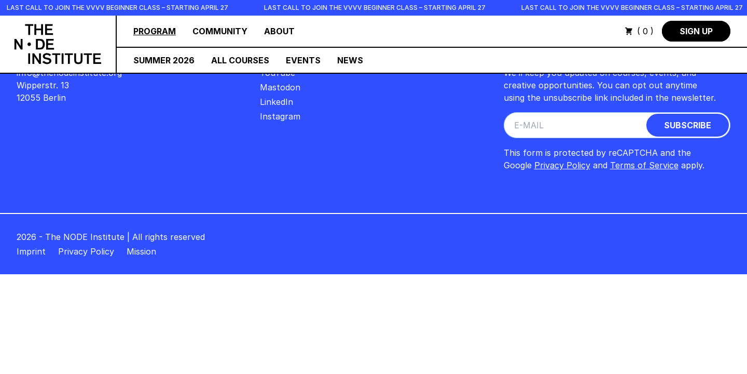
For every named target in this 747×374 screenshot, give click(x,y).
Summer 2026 (164, 60)
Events (303, 60)
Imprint (31, 251)
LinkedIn (276, 102)
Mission (141, 251)
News (350, 60)
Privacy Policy (562, 165)
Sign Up (696, 31)
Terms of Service (644, 165)
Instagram (280, 116)
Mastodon (280, 87)
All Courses (240, 60)
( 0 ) (639, 31)
